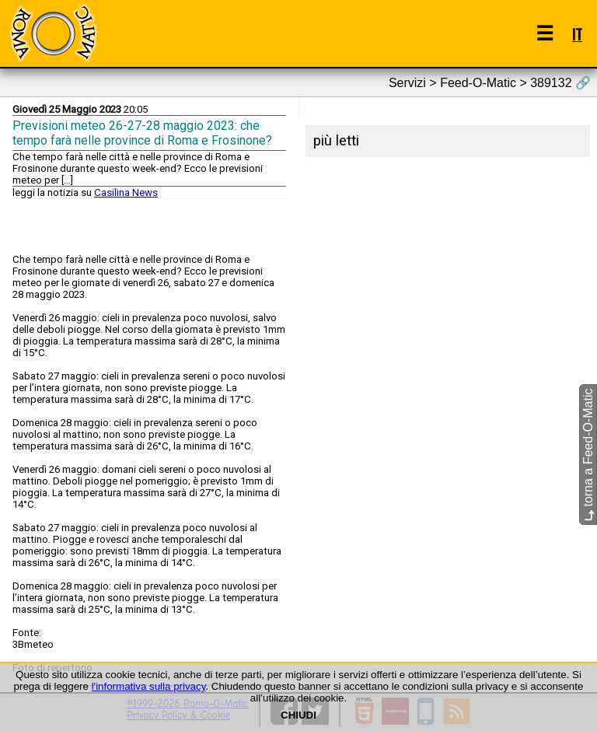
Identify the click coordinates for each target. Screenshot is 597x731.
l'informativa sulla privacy (149, 686)
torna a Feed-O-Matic (588, 455)
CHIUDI (298, 715)
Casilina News (126, 192)
